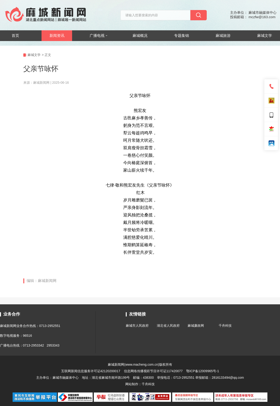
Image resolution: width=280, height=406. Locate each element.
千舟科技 (225, 325)
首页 (15, 36)
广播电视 (98, 36)
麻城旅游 (223, 36)
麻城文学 (264, 36)
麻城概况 (140, 36)
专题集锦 (181, 36)
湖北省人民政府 (168, 325)
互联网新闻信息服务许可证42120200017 (91, 371)
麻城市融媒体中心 (65, 377)
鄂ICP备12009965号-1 (202, 371)
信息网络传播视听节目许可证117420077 (153, 371)
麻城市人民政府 (137, 325)
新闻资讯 (56, 36)
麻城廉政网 (196, 325)
